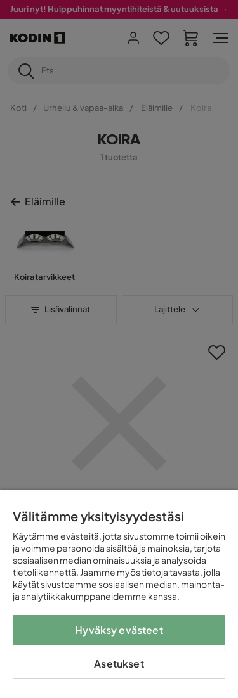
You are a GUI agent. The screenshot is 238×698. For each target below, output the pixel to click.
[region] (119, 594)
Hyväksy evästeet (119, 630)
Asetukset (118, 663)
